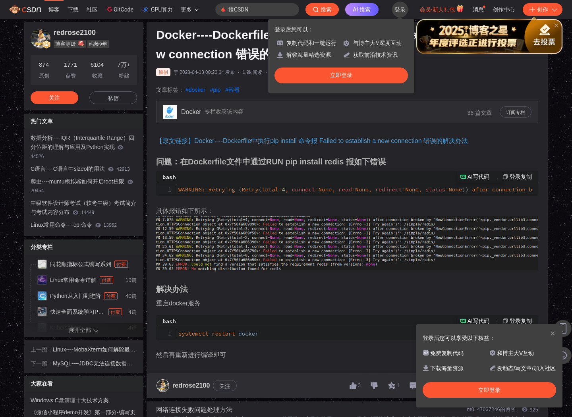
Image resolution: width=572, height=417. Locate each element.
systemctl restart (218, 333)
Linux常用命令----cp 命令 (74, 225)
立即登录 (341, 75)
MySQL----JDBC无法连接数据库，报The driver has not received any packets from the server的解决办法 (95, 364)
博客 (54, 9)
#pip (215, 90)
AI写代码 (478, 177)
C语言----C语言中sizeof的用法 (80, 169)
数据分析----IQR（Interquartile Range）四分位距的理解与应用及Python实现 (82, 147)
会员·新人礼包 (442, 9)
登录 (400, 9)
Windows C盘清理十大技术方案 (70, 400)
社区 (92, 9)
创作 (542, 9)
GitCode (119, 9)
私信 (113, 98)
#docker (195, 90)
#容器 (232, 90)
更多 (189, 9)
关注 (224, 386)
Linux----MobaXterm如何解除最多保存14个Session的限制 (94, 350)
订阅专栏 (515, 112)
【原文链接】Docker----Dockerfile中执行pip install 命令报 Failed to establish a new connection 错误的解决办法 (312, 140)
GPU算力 (157, 10)
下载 (73, 9)
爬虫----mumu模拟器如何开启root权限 (82, 186)
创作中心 (504, 9)
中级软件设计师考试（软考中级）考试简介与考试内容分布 (83, 207)
